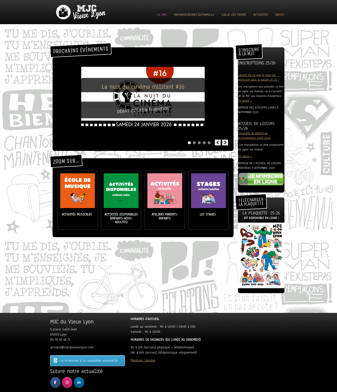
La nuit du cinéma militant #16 (143, 87)
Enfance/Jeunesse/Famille (194, 14)
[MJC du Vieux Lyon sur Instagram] (67, 382)
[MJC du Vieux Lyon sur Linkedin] (79, 382)
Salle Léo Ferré (233, 14)
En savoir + (245, 101)
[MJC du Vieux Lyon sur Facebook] (55, 382)
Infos (279, 14)
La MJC (162, 14)
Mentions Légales (143, 360)
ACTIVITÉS (260, 14)
